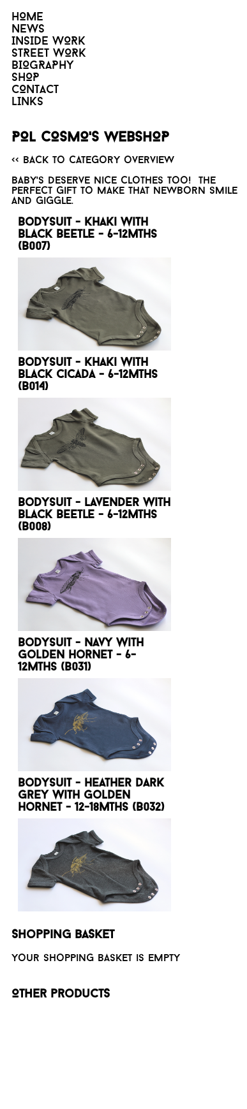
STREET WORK (48, 54)
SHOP (25, 78)
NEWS (28, 30)
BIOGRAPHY (42, 66)
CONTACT (35, 90)
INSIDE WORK (48, 42)
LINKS (27, 102)
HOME (27, 17)
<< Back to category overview (92, 161)
